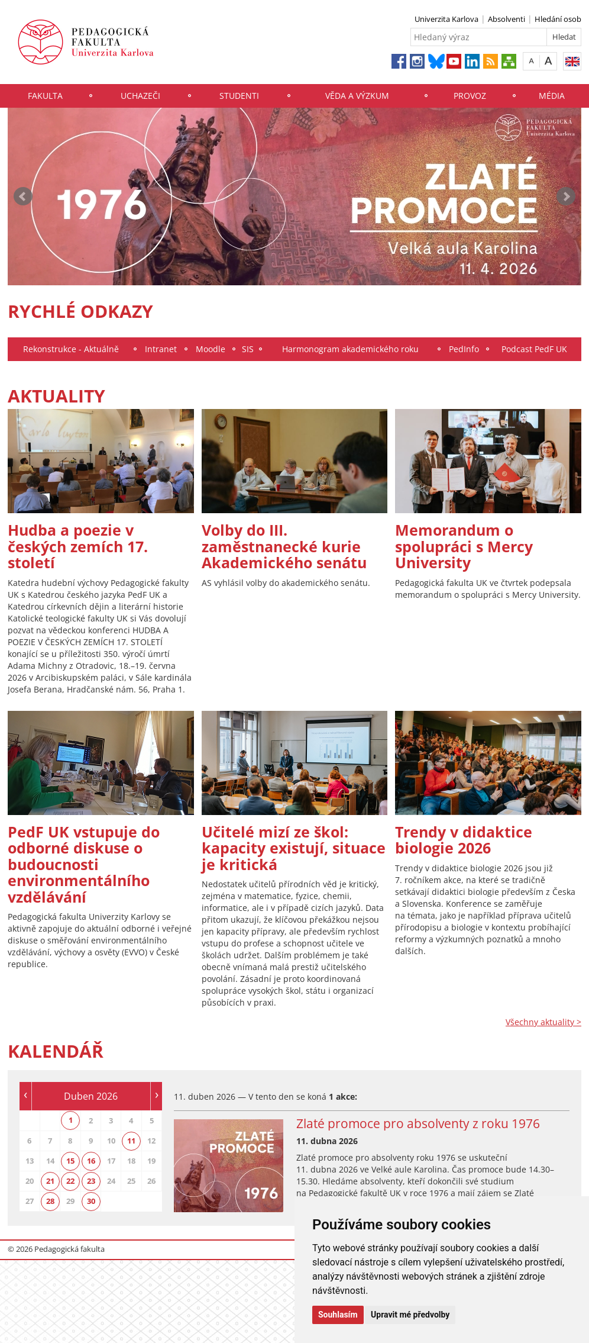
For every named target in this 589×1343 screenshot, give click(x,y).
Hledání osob (558, 19)
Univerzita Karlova (446, 19)
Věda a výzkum (357, 95)
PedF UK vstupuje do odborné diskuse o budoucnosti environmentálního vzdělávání (84, 864)
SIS (248, 349)
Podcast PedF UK (534, 349)
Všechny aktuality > (543, 1022)
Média (552, 95)
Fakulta (45, 95)
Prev (23, 196)
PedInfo (464, 349)
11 (131, 1140)
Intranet (161, 349)
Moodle (210, 349)
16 (91, 1160)
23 (91, 1180)
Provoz (470, 95)
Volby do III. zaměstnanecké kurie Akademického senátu (284, 546)
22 (70, 1180)
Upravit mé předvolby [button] (410, 1314)
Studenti (239, 95)
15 (70, 1160)
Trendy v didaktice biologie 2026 (463, 840)
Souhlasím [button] (338, 1314)
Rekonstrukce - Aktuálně (71, 349)
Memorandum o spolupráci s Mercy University (464, 546)
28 (50, 1201)
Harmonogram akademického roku (350, 349)
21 (50, 1180)
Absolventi (506, 19)
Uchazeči (140, 95)
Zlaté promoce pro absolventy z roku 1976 (418, 1123)
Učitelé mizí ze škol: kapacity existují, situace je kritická (294, 848)
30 (91, 1201)
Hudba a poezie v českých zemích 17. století (78, 546)
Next (565, 196)
